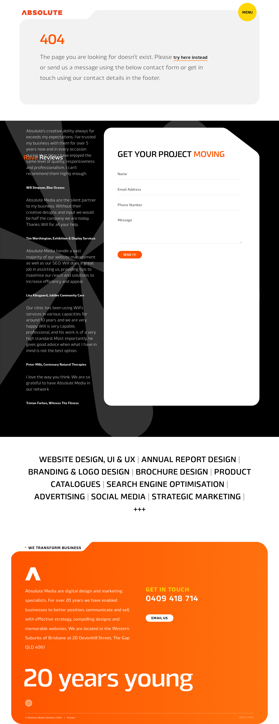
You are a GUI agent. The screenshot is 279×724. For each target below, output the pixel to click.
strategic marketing (196, 496)
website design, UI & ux (87, 458)
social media (118, 496)
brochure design (172, 471)
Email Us (161, 617)
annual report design (188, 458)
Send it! (130, 254)
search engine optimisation (165, 483)
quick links (246, 717)
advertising (59, 496)
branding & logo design (79, 471)
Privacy (73, 717)
